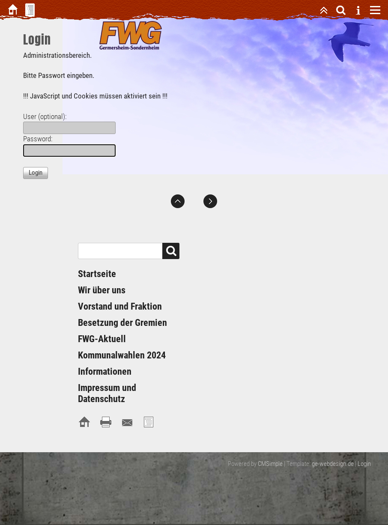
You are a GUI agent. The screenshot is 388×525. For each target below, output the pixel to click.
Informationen (104, 371)
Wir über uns (101, 290)
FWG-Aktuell (102, 339)
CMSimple (270, 464)
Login (364, 464)
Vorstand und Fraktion (120, 306)
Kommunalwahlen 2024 (122, 355)
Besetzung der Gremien (122, 322)
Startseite (97, 273)
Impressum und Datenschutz (107, 393)
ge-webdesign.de (333, 464)
